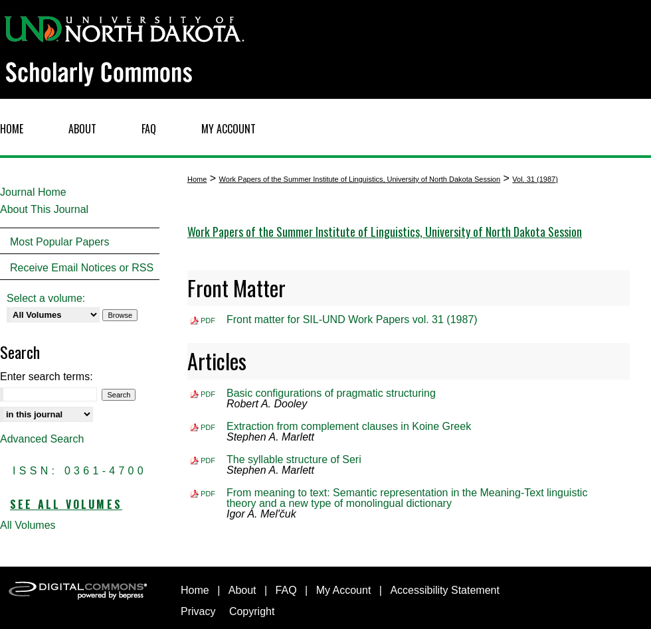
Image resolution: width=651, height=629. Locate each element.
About (242, 590)
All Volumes (28, 525)
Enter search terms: (46, 376)
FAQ (286, 590)
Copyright (251, 611)
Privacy (198, 611)
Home (197, 179)
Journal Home (33, 192)
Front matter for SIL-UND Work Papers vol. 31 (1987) (352, 319)
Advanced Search (42, 439)
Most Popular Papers (59, 241)
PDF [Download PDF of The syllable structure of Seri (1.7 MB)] (208, 460)
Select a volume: (46, 298)
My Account (343, 590)
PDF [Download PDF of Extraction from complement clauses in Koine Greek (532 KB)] (208, 427)
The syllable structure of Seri (294, 459)
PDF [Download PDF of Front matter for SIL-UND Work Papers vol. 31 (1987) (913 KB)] (208, 320)
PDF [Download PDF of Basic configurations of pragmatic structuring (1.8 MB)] (208, 394)
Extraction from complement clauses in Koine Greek (349, 426)
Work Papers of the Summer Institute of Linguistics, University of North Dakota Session (359, 179)
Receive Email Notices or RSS (81, 267)
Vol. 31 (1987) (535, 179)
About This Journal (44, 209)
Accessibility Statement (445, 590)
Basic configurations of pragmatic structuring (331, 393)
